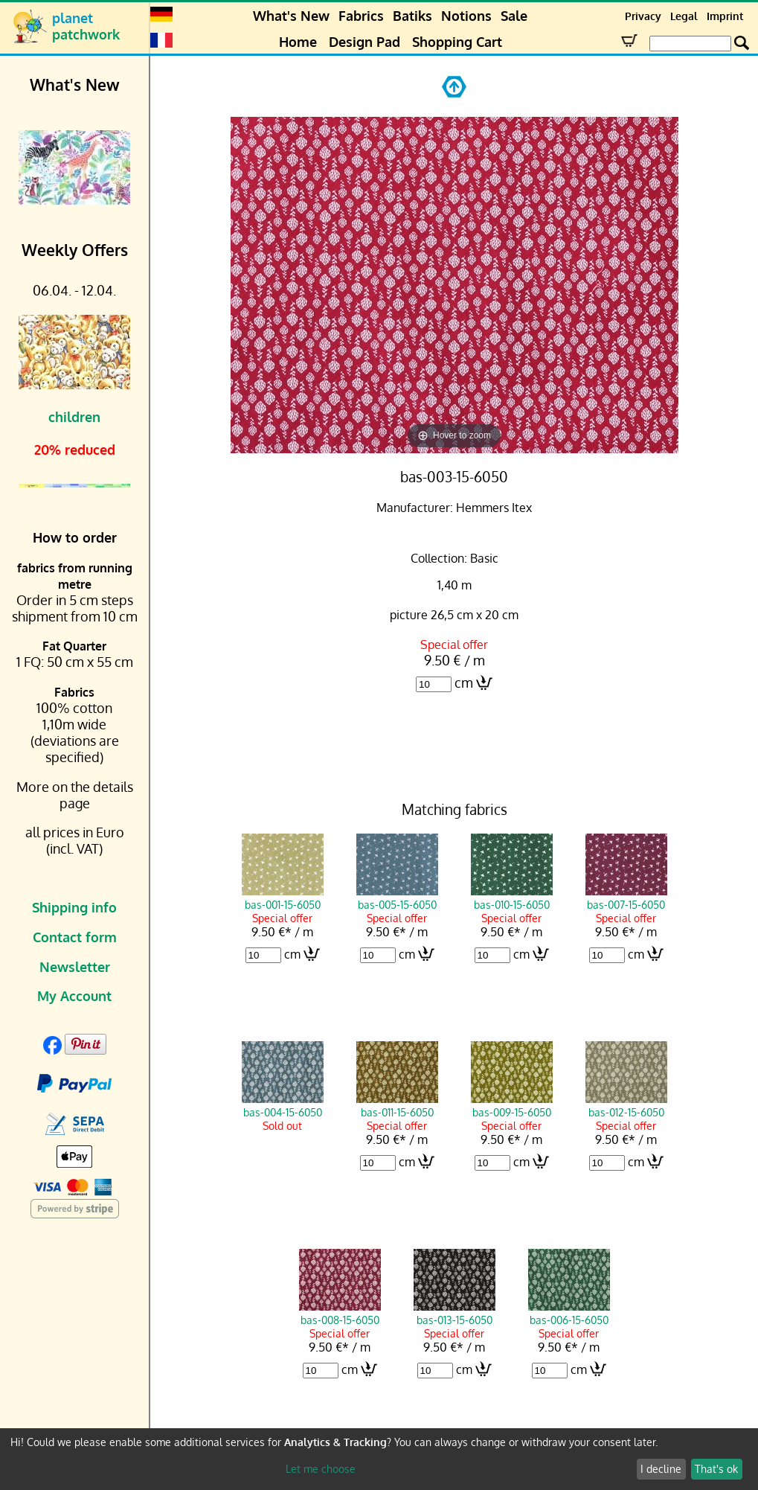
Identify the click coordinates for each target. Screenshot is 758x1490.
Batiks (412, 15)
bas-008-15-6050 (340, 1312)
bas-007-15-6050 (626, 897)
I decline (660, 1468)
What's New (291, 15)
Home (298, 41)
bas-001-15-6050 (283, 897)
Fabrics (361, 15)
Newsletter (74, 967)
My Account (74, 996)
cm (464, 682)
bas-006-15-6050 (569, 1312)
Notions (466, 15)
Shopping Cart (457, 41)
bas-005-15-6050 (397, 897)
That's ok (716, 1468)
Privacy (643, 16)
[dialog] (379, 1459)
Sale (514, 15)
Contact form (75, 937)
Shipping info (74, 907)
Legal (684, 16)
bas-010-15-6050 (512, 897)
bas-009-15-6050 (512, 1105)
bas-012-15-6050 (626, 1105)
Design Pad (364, 41)
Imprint (725, 16)
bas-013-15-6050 (454, 1312)
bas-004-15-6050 (283, 1105)
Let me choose (321, 1468)
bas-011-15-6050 (397, 1105)
